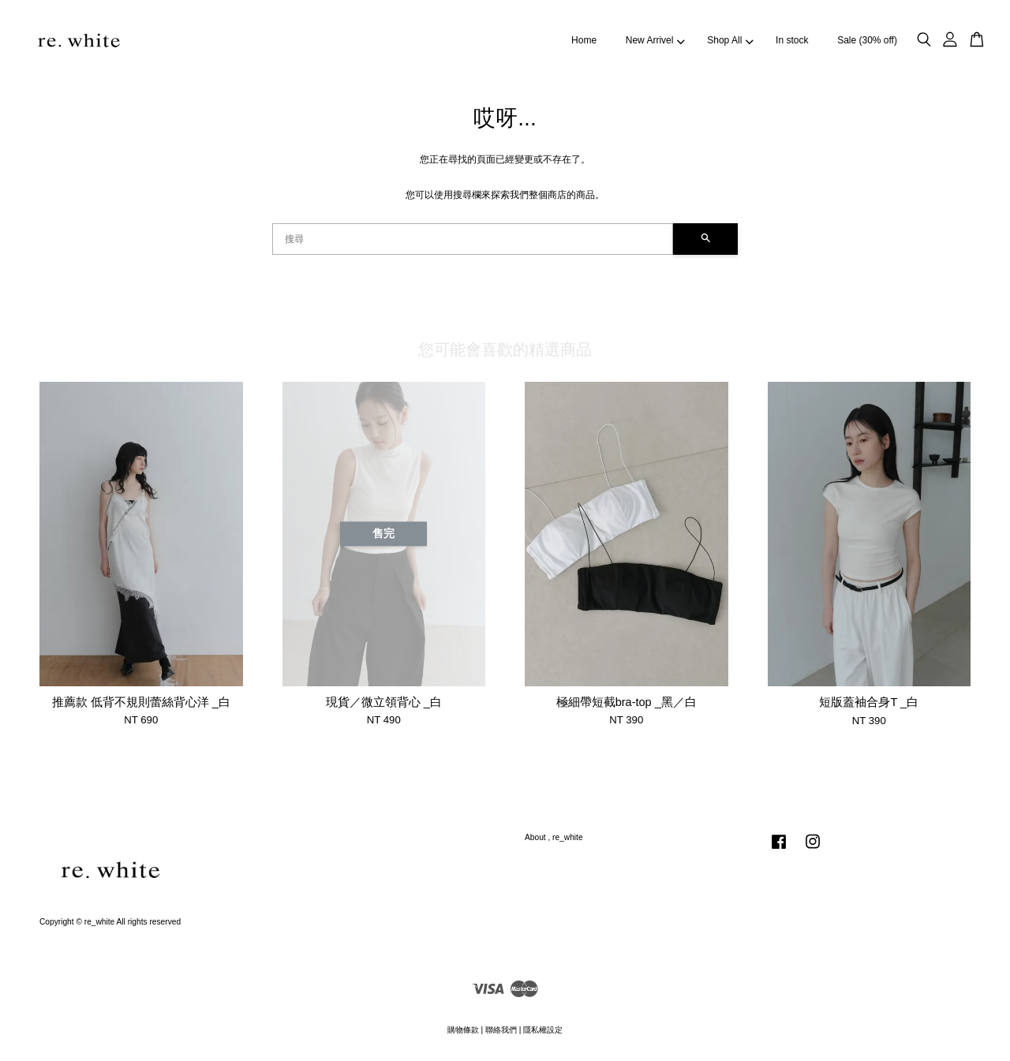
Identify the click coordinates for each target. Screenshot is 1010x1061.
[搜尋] (472, 239)
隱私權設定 (543, 1030)
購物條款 (463, 1030)
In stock (792, 40)
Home (584, 40)
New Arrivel (655, 40)
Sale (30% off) (867, 40)
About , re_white (554, 837)
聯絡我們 (501, 1030)
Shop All (730, 40)
